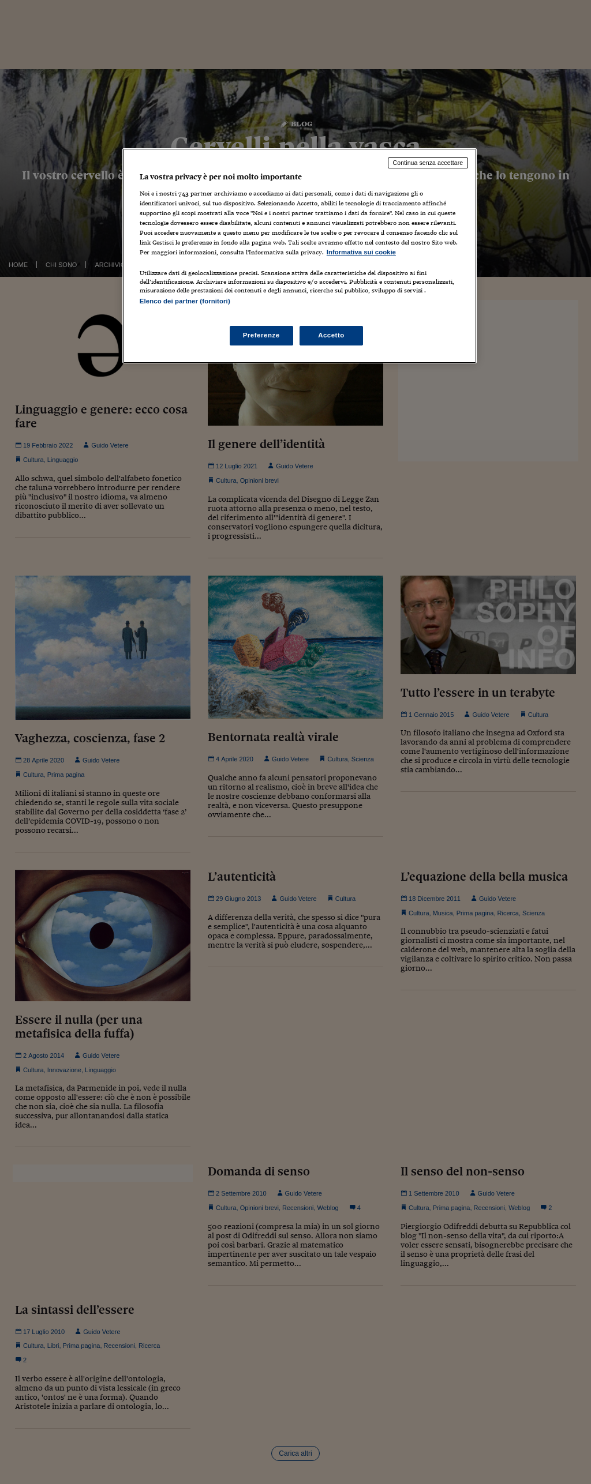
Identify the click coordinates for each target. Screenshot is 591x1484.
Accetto (331, 335)
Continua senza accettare (428, 162)
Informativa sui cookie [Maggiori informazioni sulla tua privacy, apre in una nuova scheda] (361, 252)
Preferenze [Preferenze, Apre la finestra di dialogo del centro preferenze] (261, 335)
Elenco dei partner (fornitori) (185, 301)
